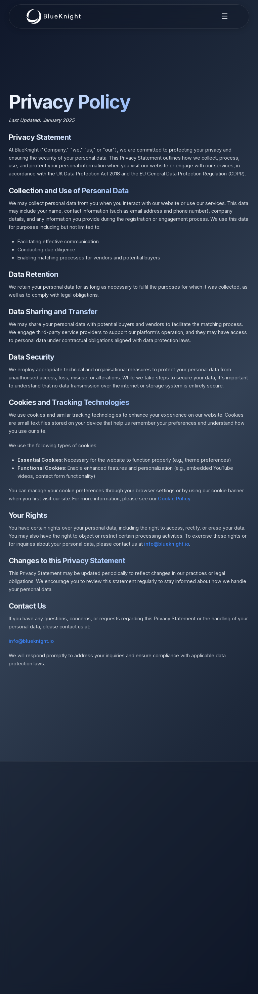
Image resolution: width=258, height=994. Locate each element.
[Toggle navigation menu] (225, 16)
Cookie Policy (174, 498)
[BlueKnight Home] (54, 16)
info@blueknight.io (166, 544)
